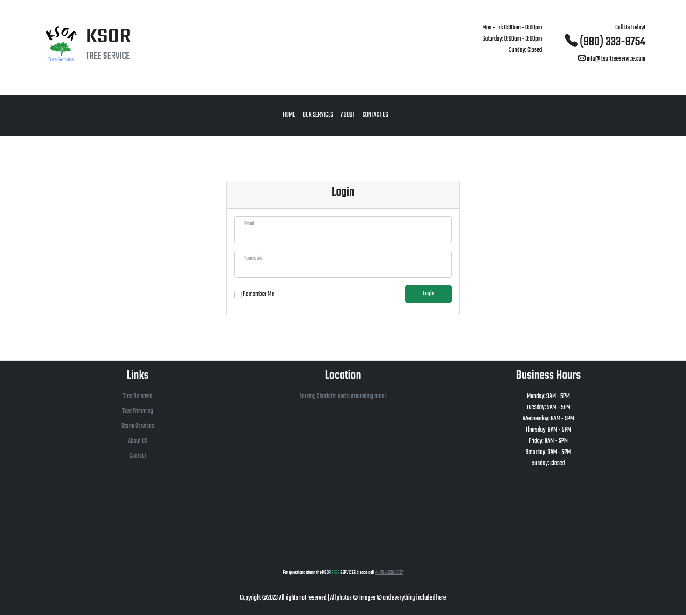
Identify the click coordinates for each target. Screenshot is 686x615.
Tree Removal (137, 396)
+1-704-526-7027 (389, 573)
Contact (137, 456)
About (348, 115)
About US (137, 441)
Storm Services (137, 426)
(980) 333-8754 (605, 42)
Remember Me (258, 294)
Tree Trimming (137, 411)
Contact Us (375, 115)
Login (428, 293)
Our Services (318, 115)
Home (289, 115)
